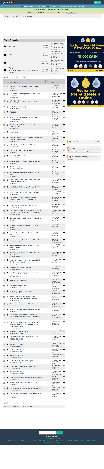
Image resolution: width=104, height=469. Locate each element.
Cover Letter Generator (67, 440)
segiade (17, 202)
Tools (75, 6)
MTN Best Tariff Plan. (17, 350)
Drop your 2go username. (18, 106)
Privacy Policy (33, 440)
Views (46, 83)
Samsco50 (18, 108)
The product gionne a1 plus (19, 331)
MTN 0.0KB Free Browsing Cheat (21, 291)
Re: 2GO (54, 61)
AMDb (44, 440)
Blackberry (12, 46)
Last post (56, 83)
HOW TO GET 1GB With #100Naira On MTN (24, 192)
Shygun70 (56, 189)
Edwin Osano (18, 368)
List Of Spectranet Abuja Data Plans (22, 150)
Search (60, 433)
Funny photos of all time (18, 285)
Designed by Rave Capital (52, 438)
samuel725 (18, 269)
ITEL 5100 (13, 112)
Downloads (61, 6)
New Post (37, 6)
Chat (71, 6)
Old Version (18, 440)
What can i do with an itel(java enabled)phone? (25, 309)
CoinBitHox (56, 182)
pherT (59, 51)
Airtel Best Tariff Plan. (17, 355)
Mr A (16, 90)
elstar (16, 134)
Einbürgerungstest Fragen (53, 442)
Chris (16, 97)
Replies (46, 80)
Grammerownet (19, 373)
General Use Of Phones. (18, 280)
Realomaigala (19, 333)
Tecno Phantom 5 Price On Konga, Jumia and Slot (26, 161)
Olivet (55, 255)
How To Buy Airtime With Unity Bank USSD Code (26, 377)
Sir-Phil (55, 379)
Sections (43, 6)
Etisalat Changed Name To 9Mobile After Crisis (25, 388)
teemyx (17, 114)
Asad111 (17, 341)
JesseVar (55, 89)
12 (22, 77)
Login (31, 6)
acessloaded (18, 328)
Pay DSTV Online (51, 440)
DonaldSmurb (57, 103)
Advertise (81, 6)
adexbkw (17, 189)
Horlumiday (18, 157)
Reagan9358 (18, 287)
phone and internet (16, 344)
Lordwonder (56, 317)
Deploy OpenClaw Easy (79, 440)
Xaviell (59, 67)
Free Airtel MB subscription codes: (21, 156)
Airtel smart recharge (17, 372)
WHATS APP (14, 132)
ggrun (17, 264)
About (22, 440)
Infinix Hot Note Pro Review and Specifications (25, 145)
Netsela (17, 194)
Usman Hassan (19, 241)
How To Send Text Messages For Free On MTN (25, 187)
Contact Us (27, 440)
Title (11, 83)
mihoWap (60, 43)
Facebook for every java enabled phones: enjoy (25, 304)
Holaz (54, 109)
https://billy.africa (71, 12)
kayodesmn (18, 282)
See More (97, 141)
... (20, 77)
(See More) (70, 159)
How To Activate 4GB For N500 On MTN (23, 205)
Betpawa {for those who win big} (20, 267)
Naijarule (17, 236)
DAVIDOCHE (19, 346)
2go (10, 62)
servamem (18, 362)
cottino (55, 195)
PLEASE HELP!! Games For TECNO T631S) (23, 366)
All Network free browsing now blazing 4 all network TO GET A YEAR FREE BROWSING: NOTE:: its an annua (24, 324)
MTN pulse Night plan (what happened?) (23, 361)
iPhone (11, 55)
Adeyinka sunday (15, 167)
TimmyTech (18, 293)
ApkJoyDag (56, 96)
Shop (67, 6)
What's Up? (53, 6)
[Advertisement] (37, 26)
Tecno (11, 68)
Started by (17, 83)
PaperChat (58, 440)
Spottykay (18, 390)
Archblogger (18, 256)
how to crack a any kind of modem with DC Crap (25, 240)
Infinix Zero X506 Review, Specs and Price (23, 101)
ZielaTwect (61, 60)
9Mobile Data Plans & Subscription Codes (23, 382)
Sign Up (26, 6)
